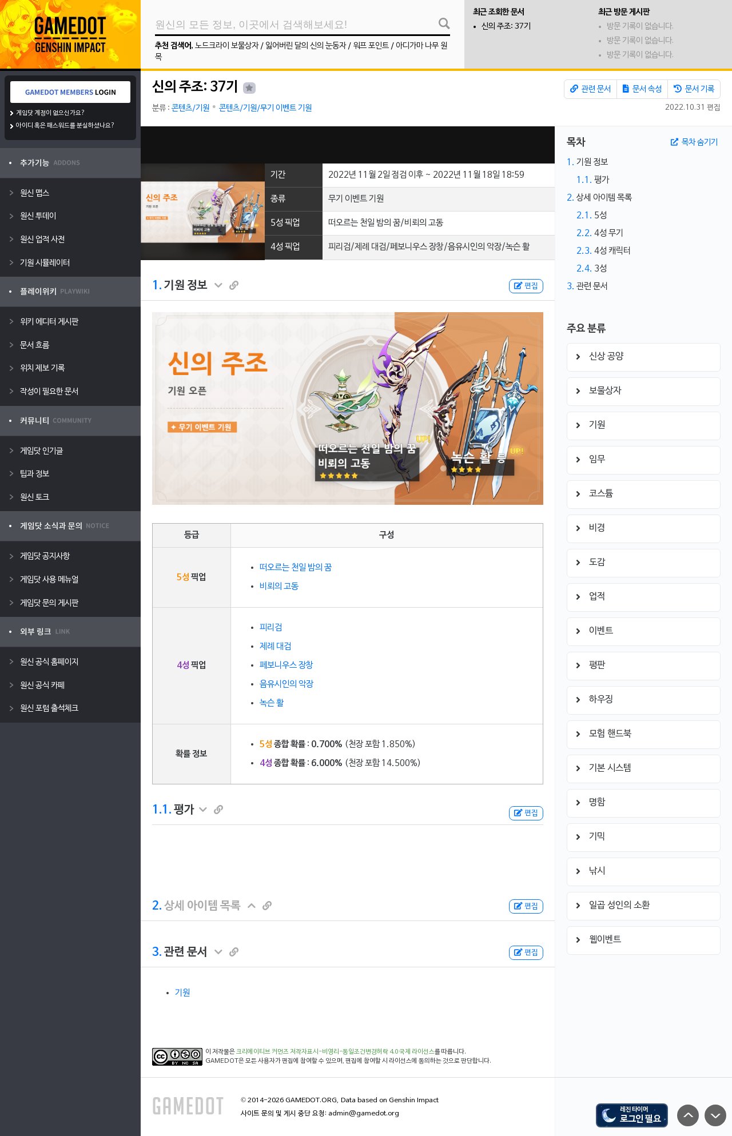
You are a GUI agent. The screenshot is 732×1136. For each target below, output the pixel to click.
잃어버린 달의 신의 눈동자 (305, 46)
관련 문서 (590, 89)
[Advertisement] (348, 145)
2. (157, 906)
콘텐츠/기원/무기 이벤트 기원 (265, 108)
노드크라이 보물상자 (226, 46)
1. (157, 286)
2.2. (584, 233)
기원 (182, 993)
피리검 (271, 627)
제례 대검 (275, 646)
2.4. (584, 268)
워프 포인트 (371, 46)
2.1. (584, 215)
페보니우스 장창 (286, 665)
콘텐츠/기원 (190, 108)
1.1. (162, 810)
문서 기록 (694, 89)
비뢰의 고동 (279, 586)
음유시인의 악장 (286, 684)
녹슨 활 (272, 703)
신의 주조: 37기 (506, 26)
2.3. (584, 251)
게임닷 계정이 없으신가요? (50, 113)
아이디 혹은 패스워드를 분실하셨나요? (65, 125)
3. (157, 952)
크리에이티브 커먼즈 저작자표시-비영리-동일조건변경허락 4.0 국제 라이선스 (335, 1052)
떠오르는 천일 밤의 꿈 (296, 567)
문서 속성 (642, 89)
